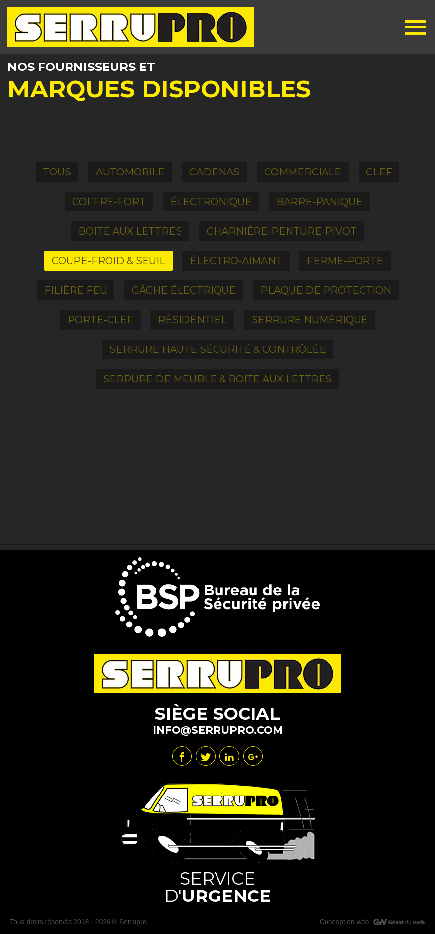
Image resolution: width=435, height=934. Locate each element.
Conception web (344, 922)
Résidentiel (192, 320)
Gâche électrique (184, 290)
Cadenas (214, 172)
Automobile (130, 172)
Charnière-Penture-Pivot (282, 231)
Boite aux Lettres (130, 231)
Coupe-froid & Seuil (108, 261)
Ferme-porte (345, 261)
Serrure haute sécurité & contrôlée (217, 349)
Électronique (211, 202)
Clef (379, 172)
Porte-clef (100, 320)
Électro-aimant (236, 261)
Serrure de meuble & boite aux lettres (217, 379)
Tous (57, 172)
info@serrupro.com (218, 730)
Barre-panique (319, 202)
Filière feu (75, 290)
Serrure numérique (310, 320)
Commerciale (302, 172)
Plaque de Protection (325, 290)
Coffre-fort (108, 202)
